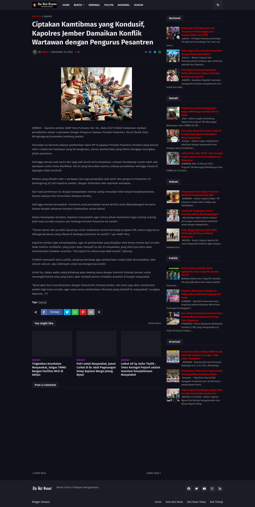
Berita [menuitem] (78, 5)
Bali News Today (196, 501)
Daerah (48, 16)
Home (158, 501)
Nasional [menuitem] (124, 5)
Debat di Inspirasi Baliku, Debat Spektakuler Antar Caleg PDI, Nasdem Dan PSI (200, 271)
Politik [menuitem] (109, 5)
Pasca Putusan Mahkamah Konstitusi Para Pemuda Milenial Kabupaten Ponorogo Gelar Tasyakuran (202, 316)
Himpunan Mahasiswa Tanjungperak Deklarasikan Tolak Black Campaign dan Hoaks (201, 294)
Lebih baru (40, 473)
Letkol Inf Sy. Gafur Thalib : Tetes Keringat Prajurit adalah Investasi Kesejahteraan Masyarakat (140, 369)
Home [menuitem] (66, 5)
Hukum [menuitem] (138, 5)
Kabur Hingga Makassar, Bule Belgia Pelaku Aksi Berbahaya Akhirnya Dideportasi (199, 233)
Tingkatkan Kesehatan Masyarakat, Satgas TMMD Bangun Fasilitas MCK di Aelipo (49, 369)
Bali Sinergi (216, 501)
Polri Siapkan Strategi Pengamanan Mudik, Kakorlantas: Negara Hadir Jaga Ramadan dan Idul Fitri (200, 73)
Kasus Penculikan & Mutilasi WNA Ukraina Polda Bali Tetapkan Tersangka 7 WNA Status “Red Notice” (202, 355)
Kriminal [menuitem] (94, 5)
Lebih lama (153, 473)
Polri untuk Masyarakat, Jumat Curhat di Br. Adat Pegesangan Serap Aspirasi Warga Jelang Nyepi (96, 369)
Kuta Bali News (174, 501)
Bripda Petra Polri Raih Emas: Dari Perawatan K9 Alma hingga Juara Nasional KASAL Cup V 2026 (197, 31)
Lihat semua (154, 323)
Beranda (37, 16)
